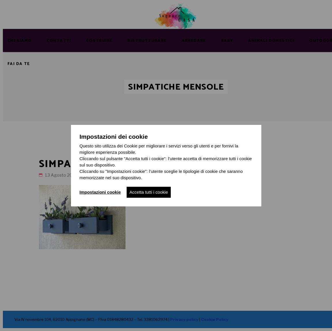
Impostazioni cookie (100, 192)
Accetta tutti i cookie (149, 192)
